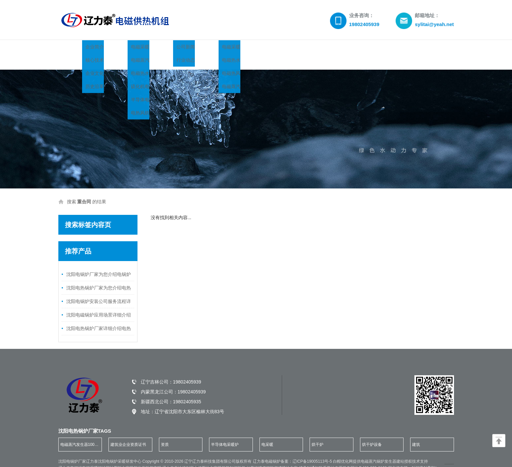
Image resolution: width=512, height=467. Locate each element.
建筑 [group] (416, 431)
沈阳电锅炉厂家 (72, 448)
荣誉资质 (275, 48)
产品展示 (156, 48)
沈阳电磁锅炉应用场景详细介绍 (98, 301)
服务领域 (314, 48)
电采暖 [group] (267, 431)
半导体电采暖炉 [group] (225, 431)
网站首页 (77, 48)
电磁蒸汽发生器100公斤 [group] (79, 433)
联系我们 (354, 48)
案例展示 (235, 48)
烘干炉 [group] (317, 431)
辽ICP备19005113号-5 (312, 448)
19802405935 (187, 388)
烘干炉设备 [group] (372, 431)
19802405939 (187, 368)
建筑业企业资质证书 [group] (128, 431)
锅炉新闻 (196, 48)
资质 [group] (165, 431)
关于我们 (117, 48)
